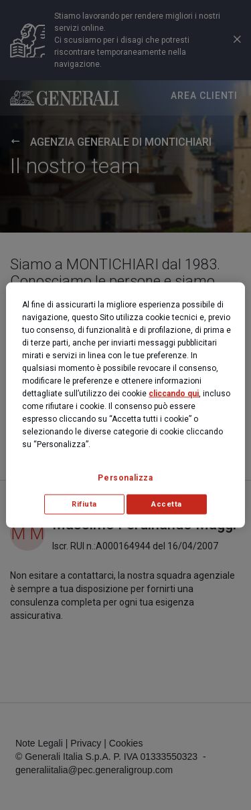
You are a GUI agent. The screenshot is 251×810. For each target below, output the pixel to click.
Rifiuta (84, 504)
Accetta (166, 504)
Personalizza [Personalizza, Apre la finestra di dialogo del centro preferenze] (125, 478)
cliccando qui (174, 393)
